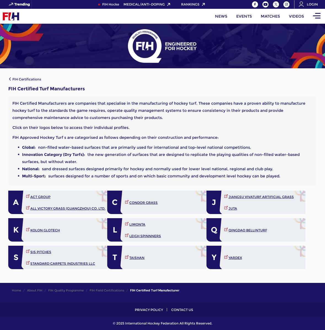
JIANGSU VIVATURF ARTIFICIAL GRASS (261, 197)
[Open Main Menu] (316, 16)
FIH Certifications (26, 79)
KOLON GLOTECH (45, 230)
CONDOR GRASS (143, 203)
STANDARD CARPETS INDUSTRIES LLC (62, 263)
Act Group (40, 197)
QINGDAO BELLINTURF (248, 230)
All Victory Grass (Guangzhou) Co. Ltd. (67, 208)
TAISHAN (136, 258)
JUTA (233, 208)
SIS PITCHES (40, 252)
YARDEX (235, 258)
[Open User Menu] (310, 4)
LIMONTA (137, 224)
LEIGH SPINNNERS (145, 236)
